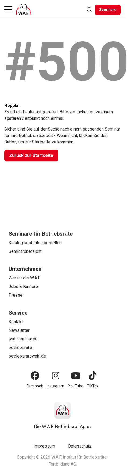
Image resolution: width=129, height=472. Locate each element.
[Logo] (23, 9)
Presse (16, 295)
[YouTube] (75, 375)
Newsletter (19, 330)
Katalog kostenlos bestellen (35, 242)
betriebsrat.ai (21, 347)
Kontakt (16, 321)
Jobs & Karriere (23, 286)
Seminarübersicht (25, 251)
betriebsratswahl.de (27, 356)
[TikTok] (92, 375)
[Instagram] (55, 375)
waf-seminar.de (23, 338)
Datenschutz (80, 446)
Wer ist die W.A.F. (25, 277)
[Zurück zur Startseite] (31, 155)
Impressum (44, 446)
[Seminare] (108, 10)
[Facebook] (35, 375)
